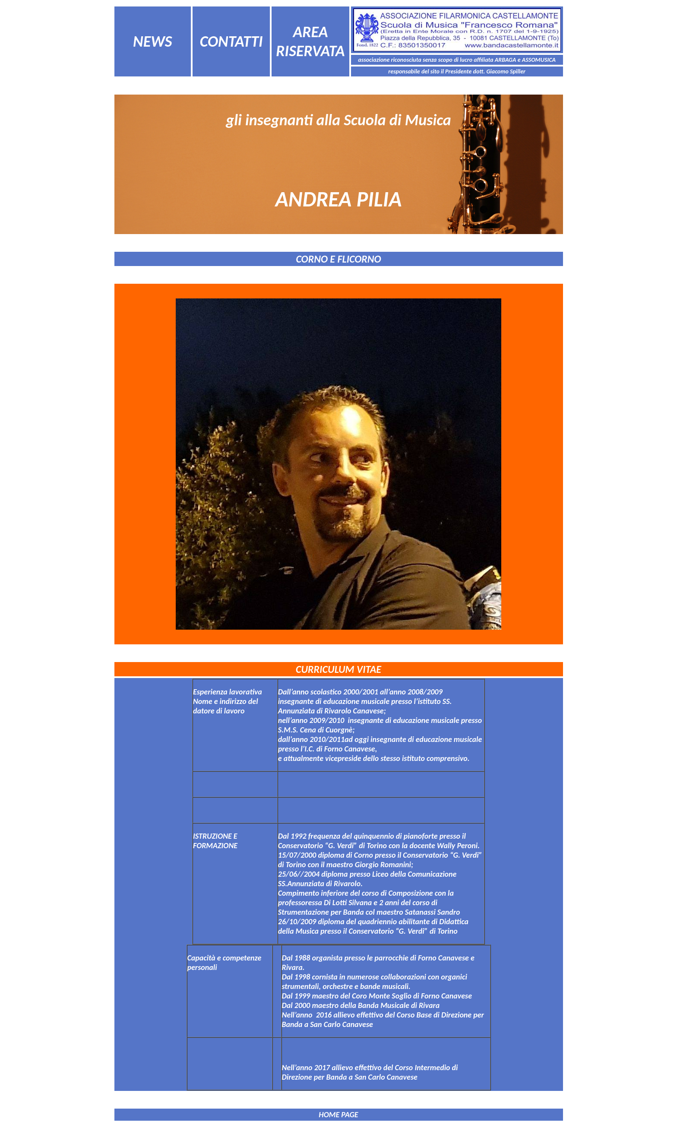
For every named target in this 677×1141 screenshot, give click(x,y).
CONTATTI (231, 41)
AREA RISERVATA (310, 41)
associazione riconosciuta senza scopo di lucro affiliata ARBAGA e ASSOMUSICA (457, 59)
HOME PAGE (338, 1114)
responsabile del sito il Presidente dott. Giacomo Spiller (456, 71)
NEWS (152, 41)
